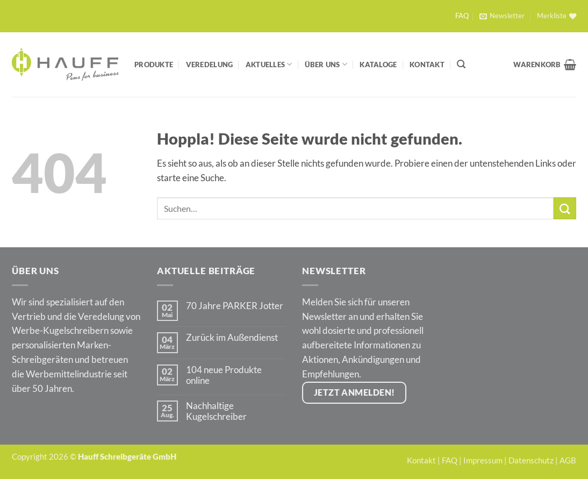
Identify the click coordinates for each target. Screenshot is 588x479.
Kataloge (378, 64)
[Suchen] (461, 64)
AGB (568, 460)
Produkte (153, 64)
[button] (501, 16)
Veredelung (209, 64)
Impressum (483, 460)
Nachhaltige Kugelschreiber (216, 411)
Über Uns (326, 64)
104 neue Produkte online (224, 375)
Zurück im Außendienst (232, 337)
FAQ (462, 16)
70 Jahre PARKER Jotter (234, 306)
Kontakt (427, 64)
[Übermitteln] (565, 208)
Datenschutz (531, 460)
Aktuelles (269, 64)
